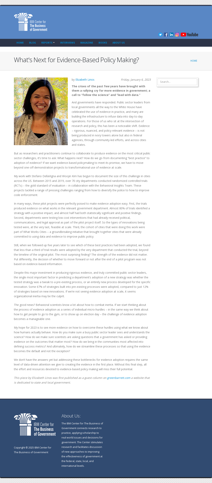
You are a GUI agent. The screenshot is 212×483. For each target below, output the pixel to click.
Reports (46, 42)
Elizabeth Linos (84, 79)
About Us (118, 42)
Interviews (67, 42)
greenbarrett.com (118, 378)
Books (103, 42)
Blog (32, 42)
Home (20, 42)
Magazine (86, 42)
